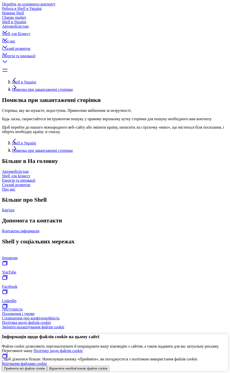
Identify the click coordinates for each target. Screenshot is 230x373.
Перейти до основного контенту (28, 4)
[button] (115, 28)
